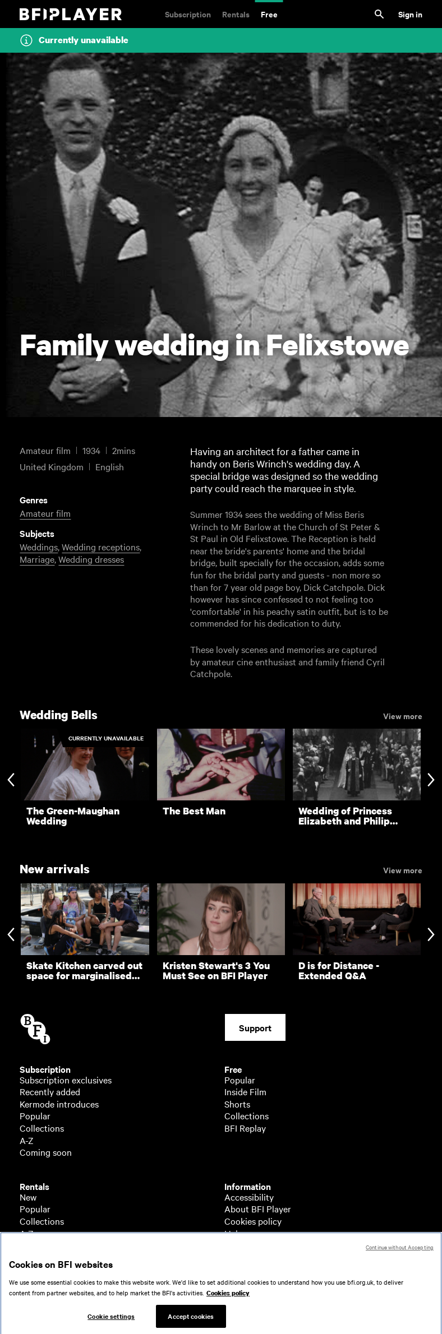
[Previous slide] (11, 781)
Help (233, 1233)
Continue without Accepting (400, 1256)
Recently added (50, 1091)
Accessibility (249, 1197)
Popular (35, 1115)
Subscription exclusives (66, 1079)
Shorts (237, 1103)
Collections (42, 1128)
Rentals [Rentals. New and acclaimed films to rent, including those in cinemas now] (236, 14)
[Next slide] (431, 781)
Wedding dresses (91, 559)
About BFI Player (257, 1208)
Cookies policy (253, 1221)
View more (402, 715)
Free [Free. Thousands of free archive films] (269, 14)
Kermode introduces (59, 1103)
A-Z (27, 1140)
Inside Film (245, 1091)
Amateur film (45, 513)
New (28, 1197)
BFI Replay (245, 1128)
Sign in (410, 14)
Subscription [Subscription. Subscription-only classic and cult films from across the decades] (188, 14)
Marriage (37, 559)
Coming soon (46, 1152)
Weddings (39, 546)
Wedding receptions (101, 546)
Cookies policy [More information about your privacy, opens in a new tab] (228, 1303)
